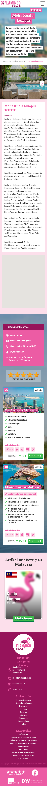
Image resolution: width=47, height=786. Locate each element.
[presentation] (42, 83)
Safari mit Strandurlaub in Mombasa (23, 743)
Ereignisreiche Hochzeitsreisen (23, 737)
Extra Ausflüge (23, 721)
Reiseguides (23, 718)
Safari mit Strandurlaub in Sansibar (23, 740)
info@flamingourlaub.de (22, 678)
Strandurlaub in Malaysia (22, 487)
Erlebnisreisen (23, 758)
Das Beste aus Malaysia (21, 410)
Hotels (23, 724)
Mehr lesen (35, 455)
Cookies (23, 709)
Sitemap (23, 712)
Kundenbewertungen (24, 703)
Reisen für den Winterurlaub (23, 755)
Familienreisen (23, 746)
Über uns (23, 715)
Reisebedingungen (23, 700)
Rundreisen (23, 749)
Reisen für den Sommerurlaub (23, 752)
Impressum (23, 706)
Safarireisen (23, 734)
